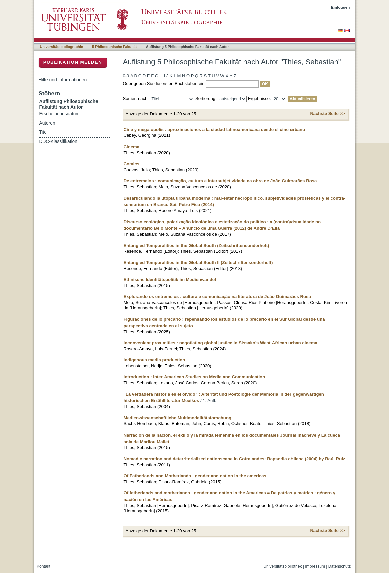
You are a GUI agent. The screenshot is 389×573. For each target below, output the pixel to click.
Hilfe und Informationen (63, 79)
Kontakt (43, 566)
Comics (132, 163)
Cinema (132, 146)
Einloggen (340, 7)
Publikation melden (72, 62)
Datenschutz (339, 566)
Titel (43, 132)
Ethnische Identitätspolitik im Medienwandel (170, 279)
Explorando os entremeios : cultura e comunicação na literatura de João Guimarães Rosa (217, 296)
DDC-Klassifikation (58, 141)
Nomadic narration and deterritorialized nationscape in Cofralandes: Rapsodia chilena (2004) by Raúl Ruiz (234, 458)
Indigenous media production (154, 359)
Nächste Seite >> (327, 113)
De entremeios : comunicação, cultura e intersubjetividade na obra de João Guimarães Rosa (220, 180)
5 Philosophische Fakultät (114, 47)
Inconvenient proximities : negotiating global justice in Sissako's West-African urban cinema (220, 342)
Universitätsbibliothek (282, 566)
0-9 (126, 75)
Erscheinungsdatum (59, 113)
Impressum (315, 566)
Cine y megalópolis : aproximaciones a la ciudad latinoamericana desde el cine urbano (214, 129)
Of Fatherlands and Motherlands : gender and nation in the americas (195, 475)
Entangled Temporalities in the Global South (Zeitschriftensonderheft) (196, 245)
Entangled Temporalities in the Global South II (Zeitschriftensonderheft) (198, 262)
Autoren (47, 123)
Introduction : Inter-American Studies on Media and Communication (194, 376)
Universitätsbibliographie (61, 47)
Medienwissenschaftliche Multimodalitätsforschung (178, 417)
